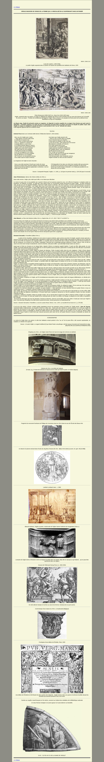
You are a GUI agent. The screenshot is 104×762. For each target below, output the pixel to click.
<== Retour (17, 7)
